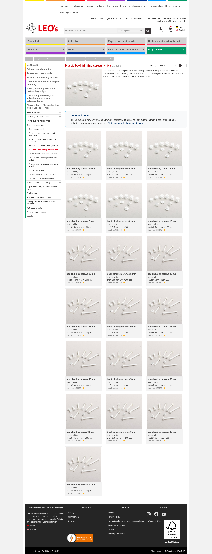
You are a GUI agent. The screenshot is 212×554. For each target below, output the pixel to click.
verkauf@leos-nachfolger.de (174, 21)
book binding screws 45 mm (121, 379)
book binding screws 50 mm (162, 379)
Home (29, 59)
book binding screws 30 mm (121, 326)
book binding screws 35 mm (162, 326)
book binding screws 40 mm (81, 379)
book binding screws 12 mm (81, 274)
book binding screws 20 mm (162, 274)
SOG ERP (180, 551)
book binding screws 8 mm (121, 221)
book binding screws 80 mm (162, 432)
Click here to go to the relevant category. (126, 123)
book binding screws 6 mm (161, 168)
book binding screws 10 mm (162, 221)
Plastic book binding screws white (99, 59)
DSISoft (168, 551)
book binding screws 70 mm (121, 432)
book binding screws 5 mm (121, 168)
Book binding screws (75, 59)
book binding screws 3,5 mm (81, 168)
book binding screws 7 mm (80, 221)
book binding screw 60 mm (80, 432)
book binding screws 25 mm (81, 326)
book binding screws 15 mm (121, 274)
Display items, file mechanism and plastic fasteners (50, 59)
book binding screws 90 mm (81, 485)
